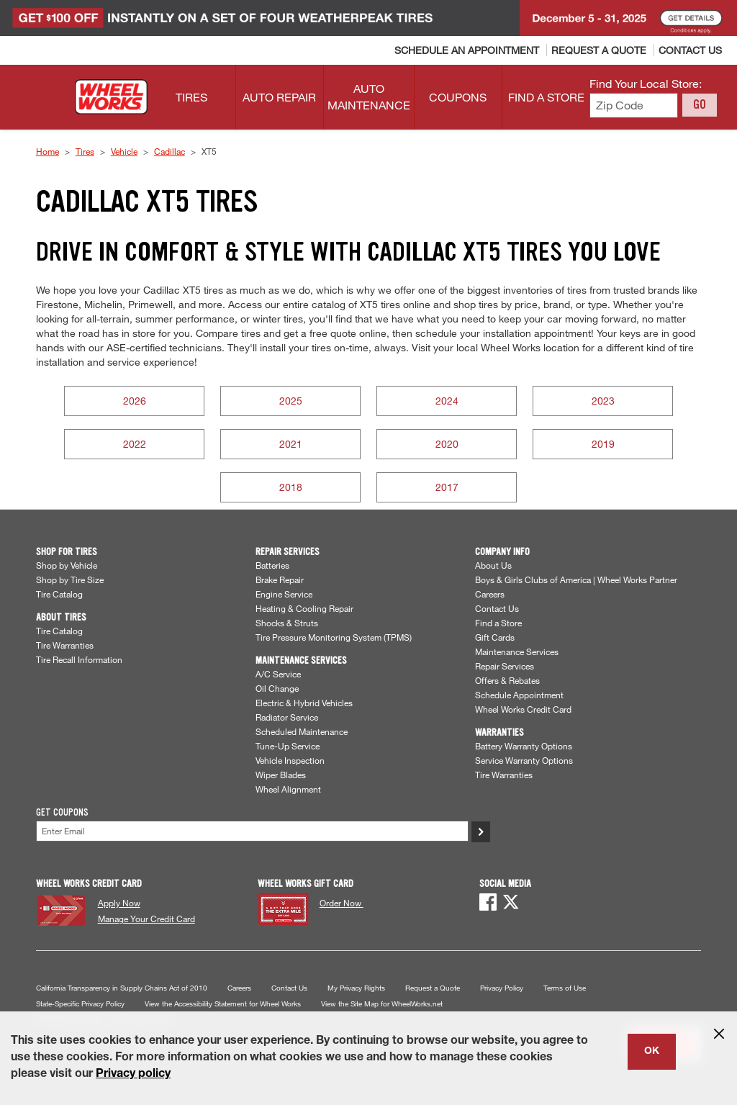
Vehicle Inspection (290, 760)
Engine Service (284, 594)
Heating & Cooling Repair (304, 608)
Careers (490, 594)
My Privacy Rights (356, 988)
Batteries (272, 565)
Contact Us (497, 608)
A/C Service (278, 674)
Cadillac (169, 151)
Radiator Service (287, 717)
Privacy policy (133, 1075)
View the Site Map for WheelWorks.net (382, 1004)
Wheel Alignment (288, 789)
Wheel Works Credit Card (523, 709)
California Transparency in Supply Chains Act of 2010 (121, 988)
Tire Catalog (59, 594)
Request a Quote (432, 988)
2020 (446, 444)
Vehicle (124, 151)
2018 (290, 487)
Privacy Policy (501, 988)
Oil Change (277, 688)
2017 (446, 487)
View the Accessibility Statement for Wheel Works (223, 1004)
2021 (290, 444)
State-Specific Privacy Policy (80, 1004)
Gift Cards (495, 637)
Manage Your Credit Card (146, 918)
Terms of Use (564, 988)
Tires (85, 151)
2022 (134, 444)
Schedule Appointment (519, 694)
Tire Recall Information (79, 659)
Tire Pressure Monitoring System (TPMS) (334, 637)
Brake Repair (280, 579)
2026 (134, 400)
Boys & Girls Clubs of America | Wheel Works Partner (576, 579)
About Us (493, 565)
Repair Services (504, 666)
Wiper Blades (281, 774)
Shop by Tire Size (70, 579)
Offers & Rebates (507, 680)
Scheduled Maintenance (302, 731)
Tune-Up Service (288, 746)
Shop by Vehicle (66, 565)
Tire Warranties (65, 645)
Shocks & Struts (287, 622)
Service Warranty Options (524, 760)
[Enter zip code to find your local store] (633, 105)
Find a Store (498, 622)
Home (47, 151)
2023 (603, 400)
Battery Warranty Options (523, 746)
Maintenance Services (517, 651)
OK (651, 1052)
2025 (290, 400)
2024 (446, 400)
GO (699, 104)
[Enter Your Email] (252, 831)
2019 (603, 444)
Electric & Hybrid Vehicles (304, 702)
